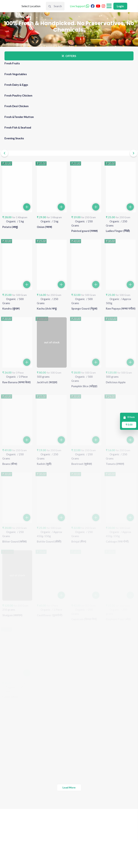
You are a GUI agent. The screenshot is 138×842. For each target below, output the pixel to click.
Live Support (80, 6)
